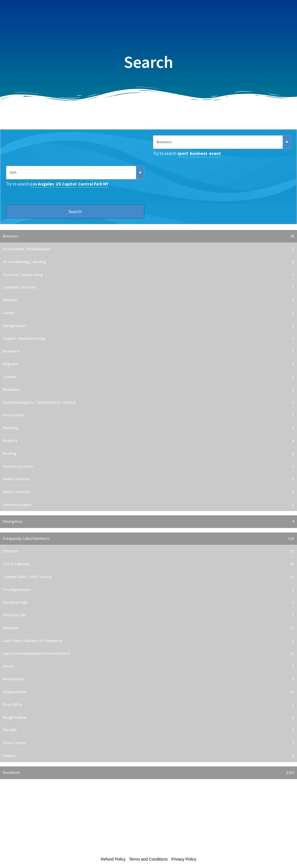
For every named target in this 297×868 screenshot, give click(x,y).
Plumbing (148, 428)
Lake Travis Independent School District (148, 653)
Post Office (148, 704)
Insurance (148, 351)
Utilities (148, 755)
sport (182, 153)
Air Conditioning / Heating (148, 262)
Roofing (148, 453)
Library (148, 666)
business (198, 153)
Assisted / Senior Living (148, 274)
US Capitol (66, 184)
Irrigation (148, 364)
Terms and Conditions (148, 859)
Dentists (148, 300)
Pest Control (148, 415)
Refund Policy (113, 859)
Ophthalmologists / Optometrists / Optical (148, 402)
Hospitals (148, 628)
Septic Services (148, 491)
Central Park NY (93, 184)
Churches (148, 551)
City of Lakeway (148, 564)
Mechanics (148, 389)
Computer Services (148, 287)
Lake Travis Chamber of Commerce (148, 640)
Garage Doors (148, 325)
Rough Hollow (148, 717)
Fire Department (148, 589)
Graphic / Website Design (148, 338)
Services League (148, 504)
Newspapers (148, 679)
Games (148, 313)
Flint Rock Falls (148, 602)
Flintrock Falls (148, 615)
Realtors (148, 440)
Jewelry (148, 377)
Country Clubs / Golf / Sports (148, 577)
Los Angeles (42, 184)
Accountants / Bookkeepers (148, 249)
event (215, 153)
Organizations (148, 692)
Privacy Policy (183, 859)
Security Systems (148, 466)
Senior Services (148, 479)
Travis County (148, 743)
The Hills (148, 730)
